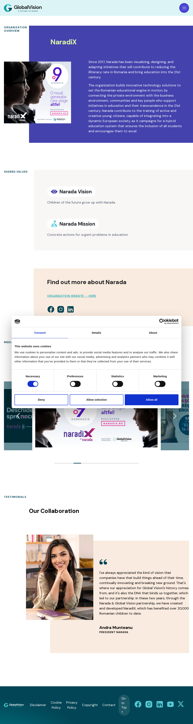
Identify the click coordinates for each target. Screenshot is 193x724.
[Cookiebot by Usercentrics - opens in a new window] (162, 321)
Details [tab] (96, 332)
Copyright (90, 705)
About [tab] (153, 332)
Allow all (151, 399)
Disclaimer (38, 705)
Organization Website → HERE (71, 296)
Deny (41, 399)
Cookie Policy (56, 705)
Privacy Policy (71, 705)
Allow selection (96, 399)
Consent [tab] (40, 332)
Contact (109, 705)
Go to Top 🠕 (124, 705)
